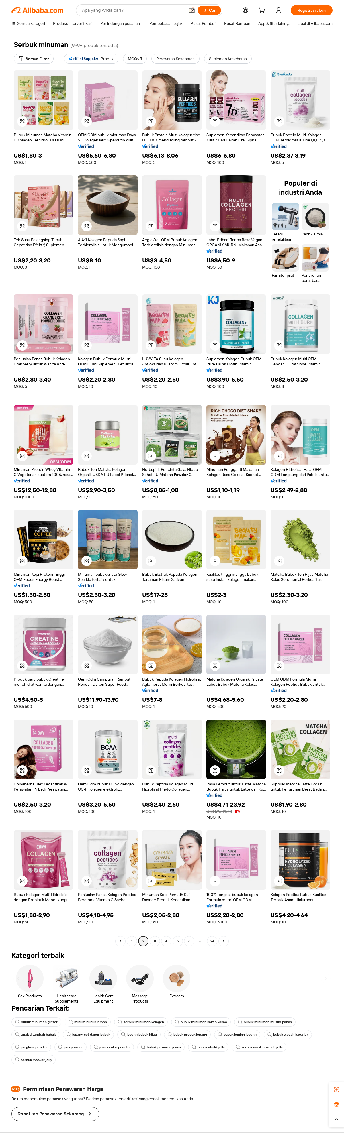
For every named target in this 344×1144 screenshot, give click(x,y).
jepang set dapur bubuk (88, 1034)
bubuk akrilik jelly (208, 1047)
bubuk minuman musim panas (265, 1022)
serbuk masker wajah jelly (259, 1047)
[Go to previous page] (120, 941)
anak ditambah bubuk (35, 1034)
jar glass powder (31, 1047)
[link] (336, 1089)
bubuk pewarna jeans (161, 1047)
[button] (191, 10)
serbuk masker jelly (33, 1059)
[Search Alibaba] (133, 10)
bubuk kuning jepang (237, 1034)
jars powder (70, 1047)
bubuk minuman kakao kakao (201, 1022)
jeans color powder (112, 1047)
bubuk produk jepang (187, 1034)
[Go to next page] (223, 941)
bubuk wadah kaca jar (287, 1034)
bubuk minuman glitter (36, 1022)
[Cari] (209, 10)
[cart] (263, 11)
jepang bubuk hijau (139, 1034)
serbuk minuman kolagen (141, 1022)
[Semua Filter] (34, 59)
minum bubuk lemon (88, 1022)
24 (212, 941)
